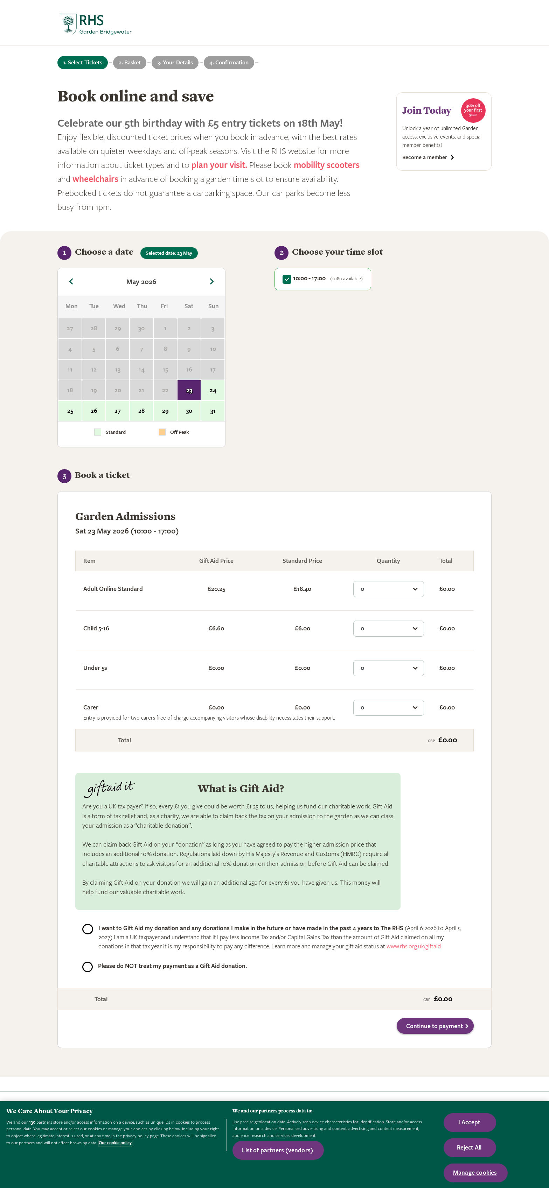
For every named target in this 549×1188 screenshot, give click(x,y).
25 (70, 411)
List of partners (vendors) (277, 1150)
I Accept (469, 1122)
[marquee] (274, 22)
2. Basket (130, 62)
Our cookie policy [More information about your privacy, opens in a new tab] (115, 1143)
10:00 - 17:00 (328, 278)
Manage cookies (475, 1172)
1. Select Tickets (82, 62)
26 (94, 411)
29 (165, 411)
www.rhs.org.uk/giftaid (414, 946)
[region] (274, 1144)
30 (189, 411)
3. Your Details (175, 62)
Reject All (469, 1147)
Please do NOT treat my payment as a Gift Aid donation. (172, 966)
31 (213, 411)
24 (213, 390)
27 (117, 411)
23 (189, 390)
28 (141, 411)
